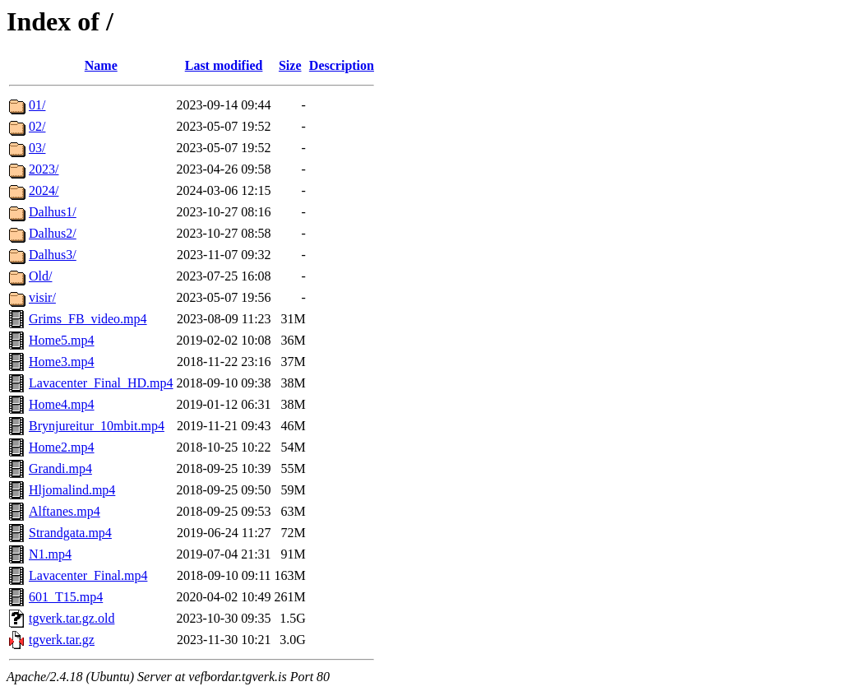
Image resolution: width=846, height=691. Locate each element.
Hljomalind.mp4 (72, 490)
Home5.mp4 (62, 340)
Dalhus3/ (52, 255)
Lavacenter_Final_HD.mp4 (101, 383)
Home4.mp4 (62, 404)
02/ (37, 126)
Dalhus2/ (52, 233)
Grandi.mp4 (60, 468)
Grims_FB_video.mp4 (88, 319)
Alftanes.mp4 (64, 511)
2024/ (43, 190)
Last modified (224, 65)
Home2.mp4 (62, 447)
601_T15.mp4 (66, 597)
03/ (37, 148)
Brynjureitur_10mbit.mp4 (96, 426)
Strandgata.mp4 (70, 533)
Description (341, 65)
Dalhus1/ (52, 212)
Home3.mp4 (62, 362)
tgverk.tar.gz (62, 640)
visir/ (42, 297)
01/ (37, 105)
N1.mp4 (50, 554)
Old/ (40, 276)
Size (290, 65)
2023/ (43, 169)
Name (101, 65)
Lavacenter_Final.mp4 (88, 575)
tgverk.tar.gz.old (71, 618)
